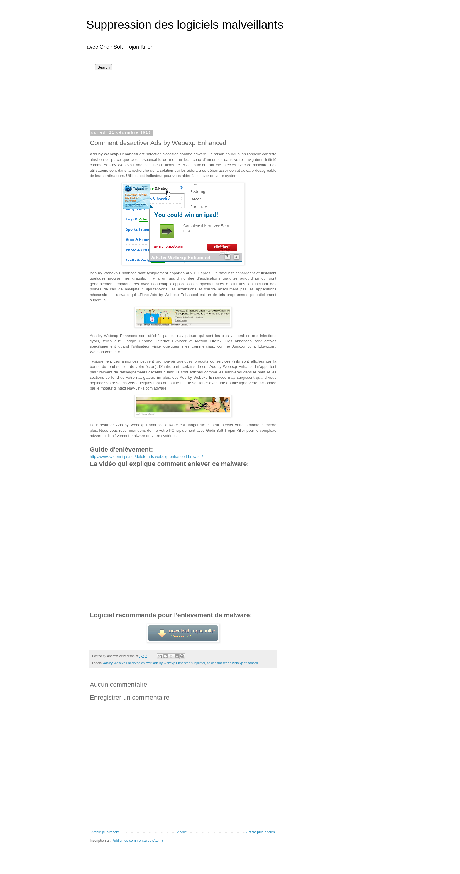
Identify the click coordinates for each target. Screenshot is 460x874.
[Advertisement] (202, 97)
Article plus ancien (260, 832)
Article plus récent (105, 832)
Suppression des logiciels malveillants (184, 24)
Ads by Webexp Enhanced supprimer (179, 663)
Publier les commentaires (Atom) (137, 841)
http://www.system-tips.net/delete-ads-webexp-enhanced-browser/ (146, 456)
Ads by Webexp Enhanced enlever (127, 663)
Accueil (183, 832)
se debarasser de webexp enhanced (232, 663)
